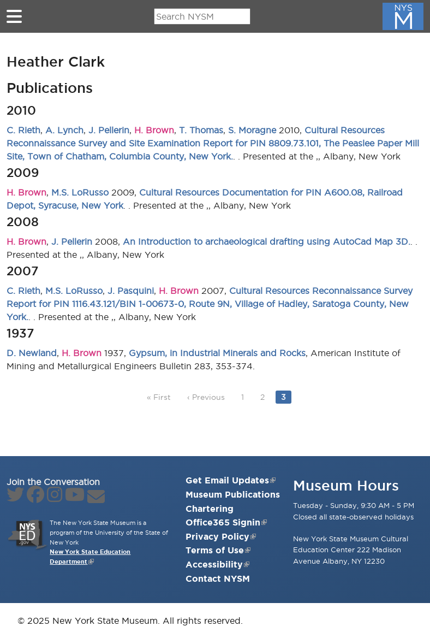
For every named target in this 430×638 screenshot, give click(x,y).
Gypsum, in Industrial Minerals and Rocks (217, 353)
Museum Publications (233, 494)
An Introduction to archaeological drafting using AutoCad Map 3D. (266, 241)
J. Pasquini (131, 291)
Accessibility (217, 564)
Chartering (210, 508)
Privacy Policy (221, 536)
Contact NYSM (218, 578)
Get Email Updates (231, 480)
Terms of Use (218, 550)
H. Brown (154, 130)
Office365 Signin (226, 522)
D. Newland (32, 353)
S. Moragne (252, 130)
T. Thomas (201, 130)
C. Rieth (23, 130)
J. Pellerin (108, 130)
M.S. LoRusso (80, 192)
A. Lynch (64, 130)
